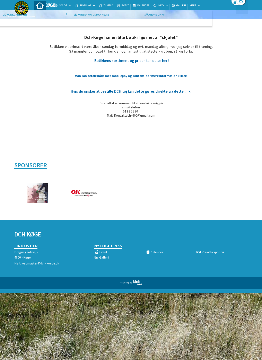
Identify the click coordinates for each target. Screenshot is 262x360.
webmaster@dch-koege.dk (40, 263)
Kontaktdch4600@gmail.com (134, 115)
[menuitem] (40, 13)
